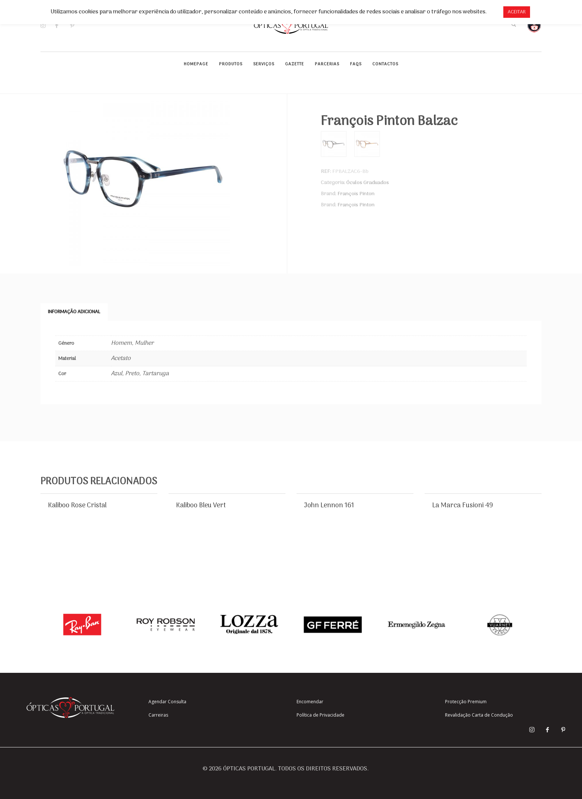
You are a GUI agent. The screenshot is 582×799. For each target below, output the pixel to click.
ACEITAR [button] (517, 12)
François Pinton (356, 194)
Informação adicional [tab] (74, 312)
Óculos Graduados (367, 183)
